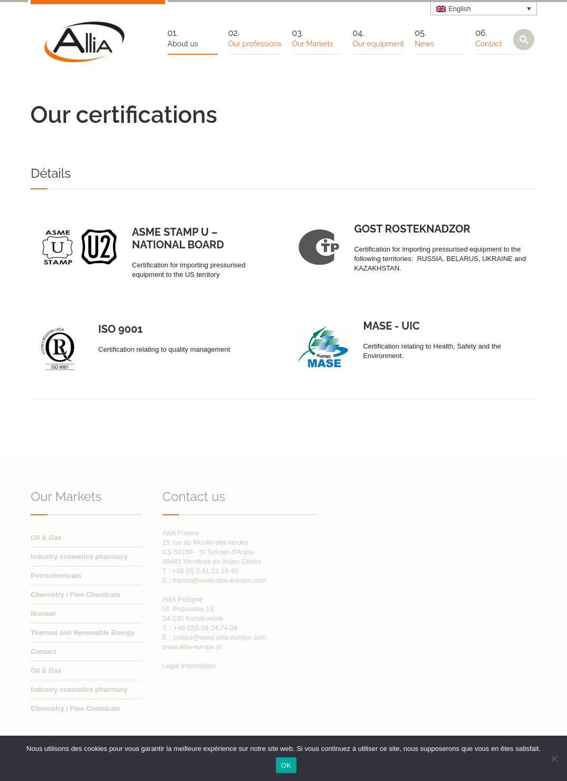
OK (286, 765)
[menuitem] (483, 8)
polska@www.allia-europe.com (219, 637)
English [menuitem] (459, 9)
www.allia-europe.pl (192, 647)
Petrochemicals (56, 576)
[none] (483, 8)
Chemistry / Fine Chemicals (75, 595)
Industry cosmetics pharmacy (79, 557)
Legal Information (188, 666)
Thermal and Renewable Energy (82, 633)
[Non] (554, 758)
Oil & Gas (46, 538)
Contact (43, 651)
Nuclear (43, 614)
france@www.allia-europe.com (219, 580)
